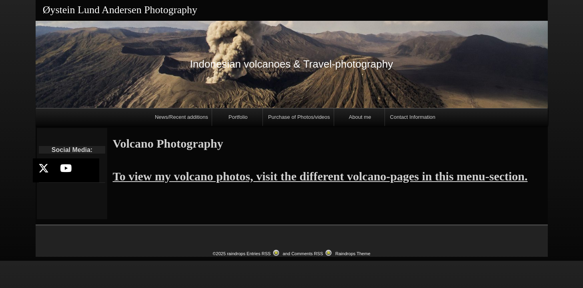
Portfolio (238, 117)
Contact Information (412, 117)
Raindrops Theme (353, 253)
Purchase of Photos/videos (299, 117)
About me (360, 117)
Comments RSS (307, 253)
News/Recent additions (181, 117)
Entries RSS (258, 253)
